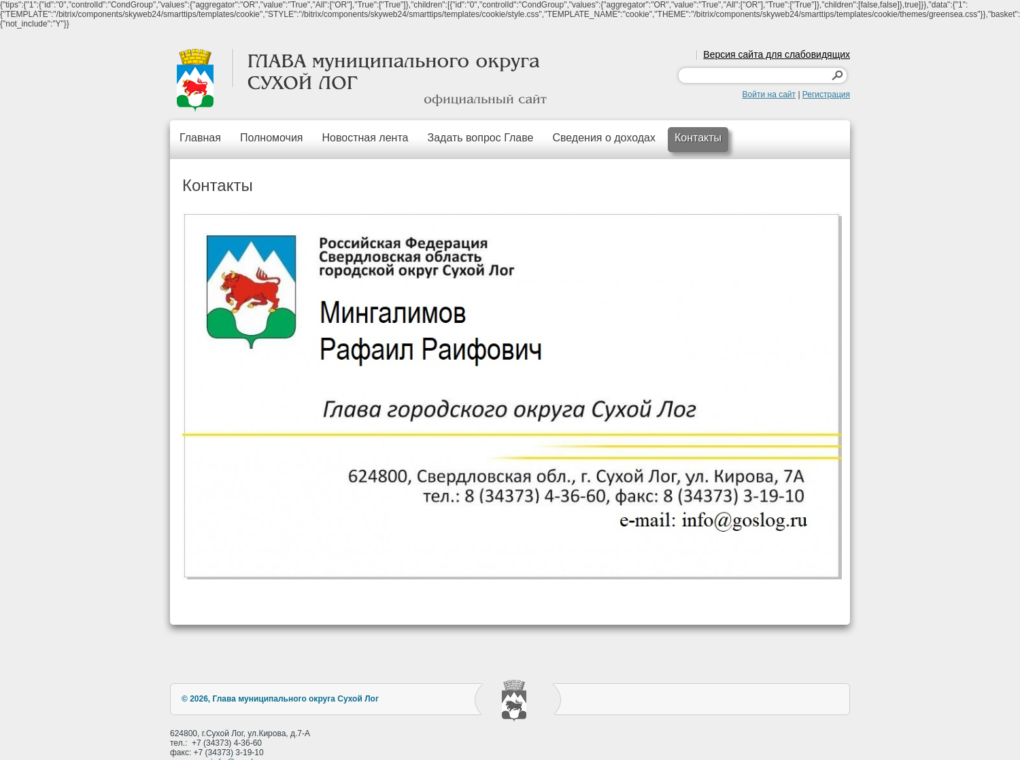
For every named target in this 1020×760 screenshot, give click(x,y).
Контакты (698, 137)
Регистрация (826, 94)
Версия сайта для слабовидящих (776, 54)
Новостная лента (365, 137)
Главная (200, 137)
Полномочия (271, 137)
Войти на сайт (769, 94)
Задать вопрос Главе (480, 137)
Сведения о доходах (604, 137)
